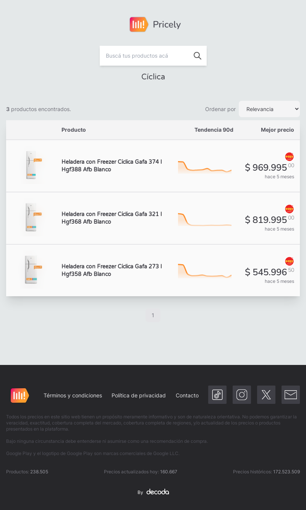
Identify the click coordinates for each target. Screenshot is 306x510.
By (153, 492)
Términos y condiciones (73, 395)
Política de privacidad (139, 395)
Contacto (187, 395)
